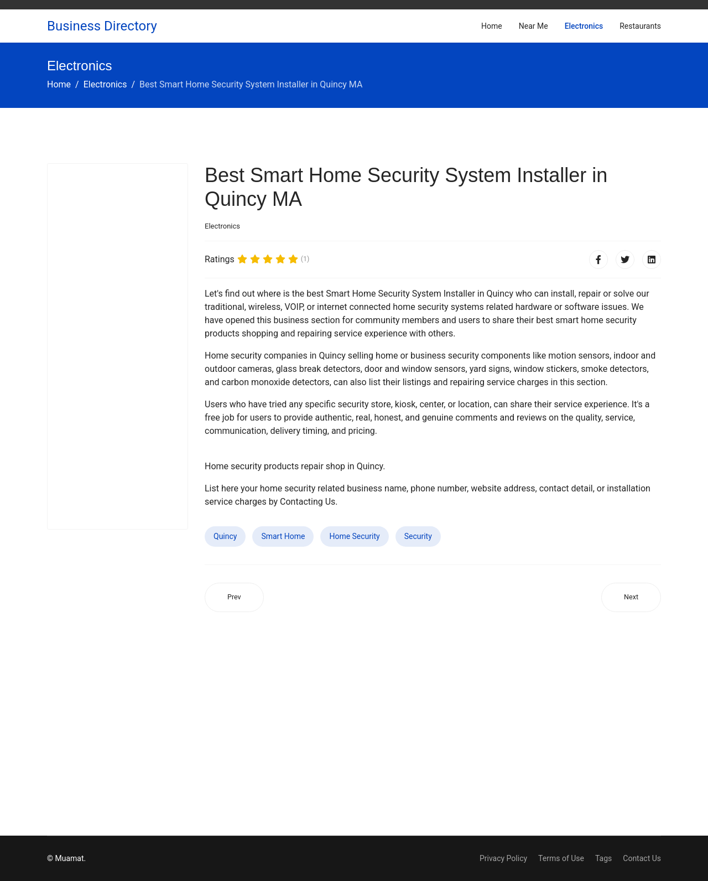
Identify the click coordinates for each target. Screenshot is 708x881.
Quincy (225, 536)
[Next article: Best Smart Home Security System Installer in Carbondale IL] (631, 597)
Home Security (354, 536)
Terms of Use (561, 858)
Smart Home (283, 536)
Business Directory (102, 26)
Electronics (584, 26)
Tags (603, 858)
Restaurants (640, 26)
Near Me (533, 26)
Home (491, 26)
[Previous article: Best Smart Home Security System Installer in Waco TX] (234, 597)
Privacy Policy (503, 858)
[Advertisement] (117, 346)
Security (418, 536)
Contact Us (642, 858)
